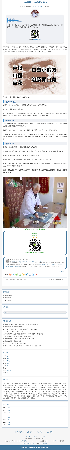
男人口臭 (9, 394)
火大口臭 (6, 383)
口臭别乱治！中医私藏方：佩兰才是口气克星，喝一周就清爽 (20, 324)
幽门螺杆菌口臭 (24, 383)
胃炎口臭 (54, 394)
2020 (4, 422)
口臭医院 (56, 385)
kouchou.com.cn (27, 263)
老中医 (33, 398)
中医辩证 (20, 385)
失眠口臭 (32, 394)
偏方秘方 (63, 271)
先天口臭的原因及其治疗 (56, 279)
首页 (36, 6)
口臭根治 (49, 388)
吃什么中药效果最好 (45, 383)
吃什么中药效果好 (23, 398)
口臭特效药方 (57, 383)
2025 (4, 410)
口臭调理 (35, 388)
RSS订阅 (35, 436)
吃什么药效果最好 (40, 390)
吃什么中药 (19, 392)
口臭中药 (16, 394)
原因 (4, 363)
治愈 (4, 368)
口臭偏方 (10, 266)
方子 (4, 365)
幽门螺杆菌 (24, 394)
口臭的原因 (52, 264)
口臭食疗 (34, 385)
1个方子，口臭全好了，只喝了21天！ (14, 331)
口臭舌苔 (27, 392)
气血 (60, 390)
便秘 (7, 398)
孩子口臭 (41, 392)
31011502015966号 (28, 443)
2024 (4, 412)
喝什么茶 (49, 392)
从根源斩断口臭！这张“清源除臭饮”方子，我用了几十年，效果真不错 (23, 334)
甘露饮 (49, 385)
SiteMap (27, 436)
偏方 (4, 358)
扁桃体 (29, 396)
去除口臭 (17, 266)
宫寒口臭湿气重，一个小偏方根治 (16, 279)
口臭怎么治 (46, 394)
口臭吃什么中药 (8, 396)
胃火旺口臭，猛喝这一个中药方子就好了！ (15, 343)
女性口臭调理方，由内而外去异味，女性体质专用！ (18, 336)
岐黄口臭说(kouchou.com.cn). (30, 441)
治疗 (41, 6)
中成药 (23, 396)
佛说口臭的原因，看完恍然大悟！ (12, 341)
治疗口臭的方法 (43, 264)
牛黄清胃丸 (57, 388)
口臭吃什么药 (50, 396)
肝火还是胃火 (8, 388)
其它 (4, 361)
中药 (4, 356)
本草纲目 (42, 388)
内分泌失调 (62, 394)
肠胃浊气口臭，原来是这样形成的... (14, 327)
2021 (4, 420)
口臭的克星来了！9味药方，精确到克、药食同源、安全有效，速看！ (22, 346)
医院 (38, 396)
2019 (4, 424)
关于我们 (43, 436)
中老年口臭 (27, 388)
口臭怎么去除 (10, 392)
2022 (4, 417)
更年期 (17, 396)
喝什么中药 (58, 396)
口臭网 (45, 443)
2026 (4, 408)
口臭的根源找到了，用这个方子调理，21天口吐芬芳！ (18, 339)
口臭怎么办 (34, 383)
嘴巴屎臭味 (56, 392)
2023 (4, 415)
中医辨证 (34, 392)
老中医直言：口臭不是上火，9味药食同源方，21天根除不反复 (21, 329)
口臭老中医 (42, 385)
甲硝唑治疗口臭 (52, 390)
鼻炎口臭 (39, 394)
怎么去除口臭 (12, 385)
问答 (4, 373)
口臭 (20, 263)
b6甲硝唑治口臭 (14, 390)
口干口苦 (30, 390)
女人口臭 (63, 385)
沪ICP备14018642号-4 (51, 441)
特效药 (20, 388)
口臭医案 (23, 390)
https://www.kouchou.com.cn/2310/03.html (27, 261)
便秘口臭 (13, 398)
